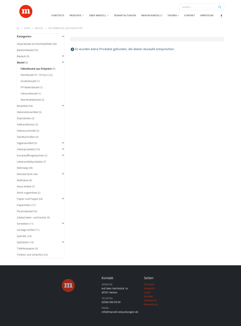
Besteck (21, 56)
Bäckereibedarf (26, 50)
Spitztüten (23, 242)
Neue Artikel (24, 186)
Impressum (207, 15)
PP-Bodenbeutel (30, 87)
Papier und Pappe (27, 199)
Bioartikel (22, 106)
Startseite (57, 15)
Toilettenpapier (26, 248)
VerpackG (149, 288)
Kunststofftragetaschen (30, 155)
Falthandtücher (26, 124)
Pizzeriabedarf (25, 211)
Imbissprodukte (26, 149)
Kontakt (189, 15)
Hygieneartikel (25, 143)
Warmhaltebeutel (31, 99)
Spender (22, 236)
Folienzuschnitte (26, 130)
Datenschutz (151, 304)
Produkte (76, 15)
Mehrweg (22, 168)
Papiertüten (24, 205)
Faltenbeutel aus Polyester (36, 68)
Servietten (23, 223)
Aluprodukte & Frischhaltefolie (34, 44)
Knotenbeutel (28, 81)
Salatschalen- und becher (31, 217)
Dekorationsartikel (27, 112)
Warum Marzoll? (151, 15)
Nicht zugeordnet (27, 192)
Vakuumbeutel (29, 93)
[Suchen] (220, 7)
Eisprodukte (24, 118)
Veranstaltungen (125, 15)
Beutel (20, 62)
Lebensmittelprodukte (30, 161)
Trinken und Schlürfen (30, 254)
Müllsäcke (23, 180)
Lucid (147, 292)
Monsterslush (25, 174)
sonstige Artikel (26, 230)
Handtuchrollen (26, 137)
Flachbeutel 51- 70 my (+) (35, 75)
